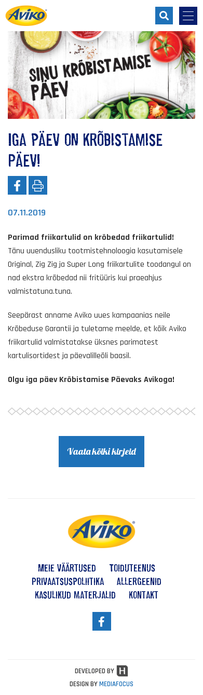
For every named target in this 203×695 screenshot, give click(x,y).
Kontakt (143, 595)
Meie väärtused (67, 568)
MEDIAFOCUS (116, 684)
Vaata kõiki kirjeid (101, 451)
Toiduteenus (132, 568)
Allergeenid (139, 581)
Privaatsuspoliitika (68, 581)
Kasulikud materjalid (75, 595)
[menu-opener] (188, 15)
